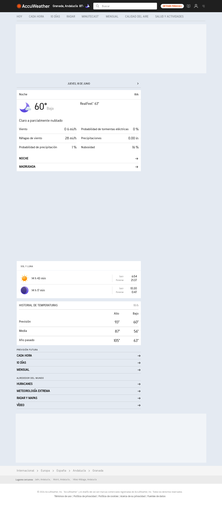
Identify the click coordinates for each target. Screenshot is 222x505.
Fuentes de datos (156, 496)
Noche (79, 158)
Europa (45, 471)
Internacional (25, 471)
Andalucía (79, 471)
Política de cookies (108, 496)
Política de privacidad (85, 496)
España (61, 471)
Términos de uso (63, 496)
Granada (98, 471)
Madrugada (79, 167)
